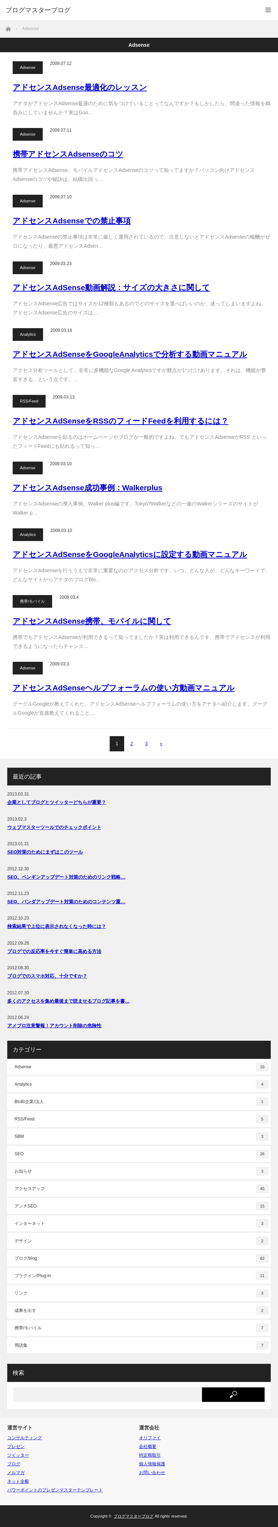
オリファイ (150, 1437)
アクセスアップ (141, 1188)
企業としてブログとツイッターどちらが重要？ (56, 802)
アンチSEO (141, 1206)
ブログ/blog (141, 1258)
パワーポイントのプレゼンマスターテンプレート (55, 1490)
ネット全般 (18, 1481)
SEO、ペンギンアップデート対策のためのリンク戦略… (66, 877)
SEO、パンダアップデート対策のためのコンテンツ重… (66, 901)
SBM (141, 1136)
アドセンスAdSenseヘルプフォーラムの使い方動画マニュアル (124, 688)
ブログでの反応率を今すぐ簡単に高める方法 (54, 951)
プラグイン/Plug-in (141, 1275)
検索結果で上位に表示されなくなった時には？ (56, 926)
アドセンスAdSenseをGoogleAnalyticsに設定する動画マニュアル (130, 554)
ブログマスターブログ (38, 10)
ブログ (13, 1463)
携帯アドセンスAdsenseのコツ (68, 154)
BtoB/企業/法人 (141, 1101)
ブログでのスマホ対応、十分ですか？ (47, 976)
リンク (141, 1293)
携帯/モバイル (32, 601)
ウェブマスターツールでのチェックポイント (54, 827)
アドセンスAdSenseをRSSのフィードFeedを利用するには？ (120, 421)
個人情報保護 (152, 1463)
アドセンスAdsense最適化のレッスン (80, 87)
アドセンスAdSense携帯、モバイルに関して (92, 621)
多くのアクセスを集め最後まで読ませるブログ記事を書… (68, 1001)
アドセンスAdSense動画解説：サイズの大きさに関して (111, 287)
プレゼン (16, 1446)
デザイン (141, 1241)
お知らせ (141, 1171)
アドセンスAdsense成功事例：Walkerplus (88, 487)
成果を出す (141, 1310)
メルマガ (16, 1472)
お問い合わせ (152, 1472)
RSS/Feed (29, 401)
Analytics (28, 334)
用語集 (141, 1345)
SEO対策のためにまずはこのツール (45, 852)
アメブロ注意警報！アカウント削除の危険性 (54, 1025)
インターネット (141, 1223)
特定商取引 (150, 1455)
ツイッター (18, 1455)
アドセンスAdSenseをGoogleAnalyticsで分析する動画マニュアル (130, 354)
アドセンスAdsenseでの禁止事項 (72, 220)
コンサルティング (24, 1437)
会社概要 (147, 1446)
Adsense (27, 67)
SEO (141, 1154)
